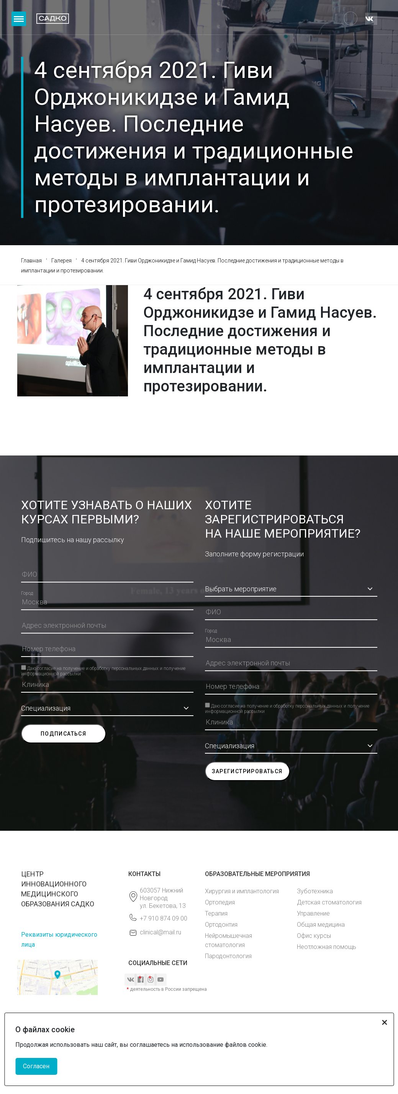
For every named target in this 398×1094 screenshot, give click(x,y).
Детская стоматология (329, 902)
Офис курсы (314, 935)
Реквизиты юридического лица (59, 939)
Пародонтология (228, 956)
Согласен (36, 1066)
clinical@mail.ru (160, 932)
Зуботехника (315, 891)
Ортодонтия (221, 924)
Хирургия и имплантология (242, 891)
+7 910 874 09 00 (163, 918)
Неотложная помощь (326, 946)
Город (27, 593)
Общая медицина (321, 924)
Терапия (216, 913)
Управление (313, 913)
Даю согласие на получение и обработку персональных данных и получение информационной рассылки (103, 667)
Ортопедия (220, 902)
